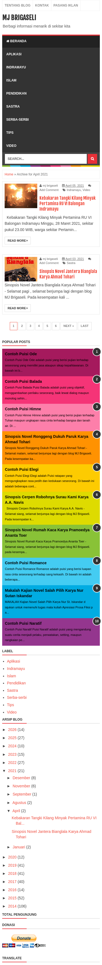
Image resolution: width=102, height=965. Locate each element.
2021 (13, 771)
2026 (13, 729)
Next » (68, 325)
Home (9, 174)
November (22, 786)
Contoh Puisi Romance (26, 563)
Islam (11, 676)
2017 (13, 881)
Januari (19, 847)
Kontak (42, 5)
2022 (13, 762)
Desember (22, 778)
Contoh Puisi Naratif (23, 623)
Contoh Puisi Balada (23, 381)
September (22, 794)
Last (85, 325)
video (11, 146)
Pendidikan (16, 683)
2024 (13, 746)
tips (10, 133)
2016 (13, 890)
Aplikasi (13, 661)
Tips (10, 705)
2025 (13, 738)
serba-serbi (17, 120)
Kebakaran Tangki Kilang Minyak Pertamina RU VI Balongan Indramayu (67, 203)
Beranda (16, 41)
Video (86, 190)
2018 (13, 873)
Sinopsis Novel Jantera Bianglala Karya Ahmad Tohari (68, 274)
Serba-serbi (17, 697)
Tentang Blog (17, 5)
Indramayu (74, 190)
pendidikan (16, 93)
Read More (18, 240)
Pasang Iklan (66, 5)
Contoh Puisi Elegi (22, 469)
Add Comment (48, 190)
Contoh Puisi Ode (21, 354)
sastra (13, 106)
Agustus (20, 802)
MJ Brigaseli (19, 18)
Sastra (71, 263)
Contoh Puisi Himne (23, 409)
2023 (13, 754)
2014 (13, 906)
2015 (13, 898)
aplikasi (13, 54)
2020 (13, 857)
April (17, 811)
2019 (13, 865)
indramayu (16, 67)
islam (11, 80)
